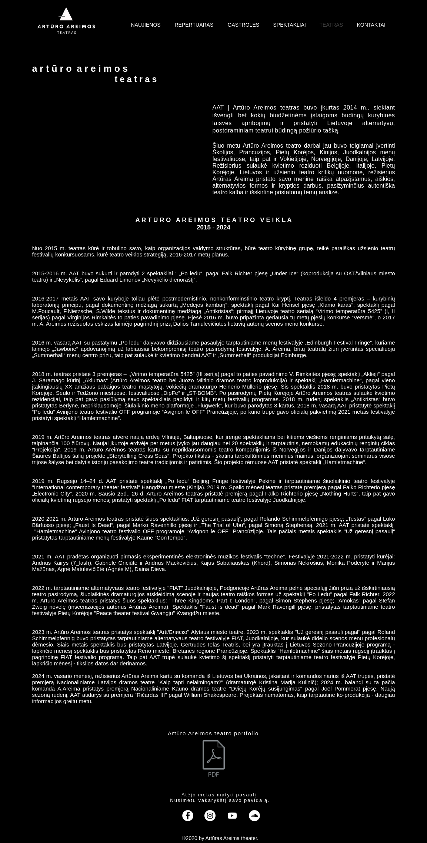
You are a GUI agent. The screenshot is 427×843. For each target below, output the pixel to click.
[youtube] (232, 815)
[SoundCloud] (254, 815)
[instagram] (210, 815)
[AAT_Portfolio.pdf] (214, 759)
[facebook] (187, 815)
